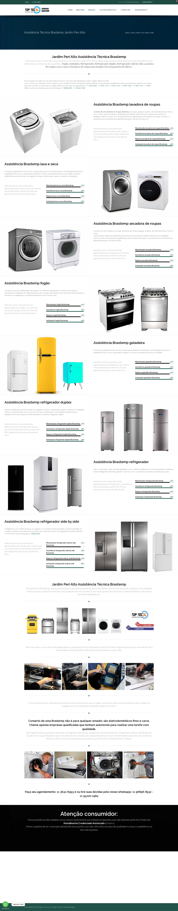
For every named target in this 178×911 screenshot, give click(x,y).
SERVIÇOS (92, 10)
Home (127, 33)
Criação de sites (56, 907)
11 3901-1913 (138, 86)
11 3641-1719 (103, 86)
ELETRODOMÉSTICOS (109, 10)
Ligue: (27, 2)
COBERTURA (126, 10)
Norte (138, 33)
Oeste (147, 33)
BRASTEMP (81, 10)
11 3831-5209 (126, 86)
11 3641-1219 (115, 86)
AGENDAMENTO (147, 2)
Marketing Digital (69, 907)
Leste (152, 33)
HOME (71, 10)
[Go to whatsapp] (5, 904)
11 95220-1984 (79, 88)
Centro (133, 33)
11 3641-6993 (36, 2)
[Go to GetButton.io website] (5, 908)
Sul (142, 33)
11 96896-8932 (66, 88)
